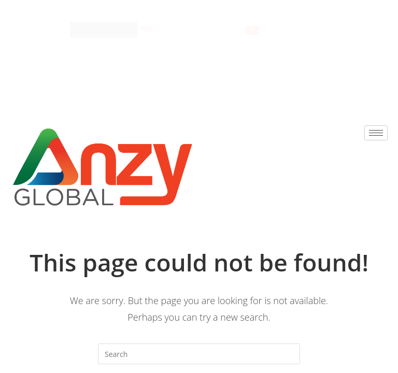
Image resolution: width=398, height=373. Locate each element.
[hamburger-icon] (302, 19)
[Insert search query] (199, 353)
